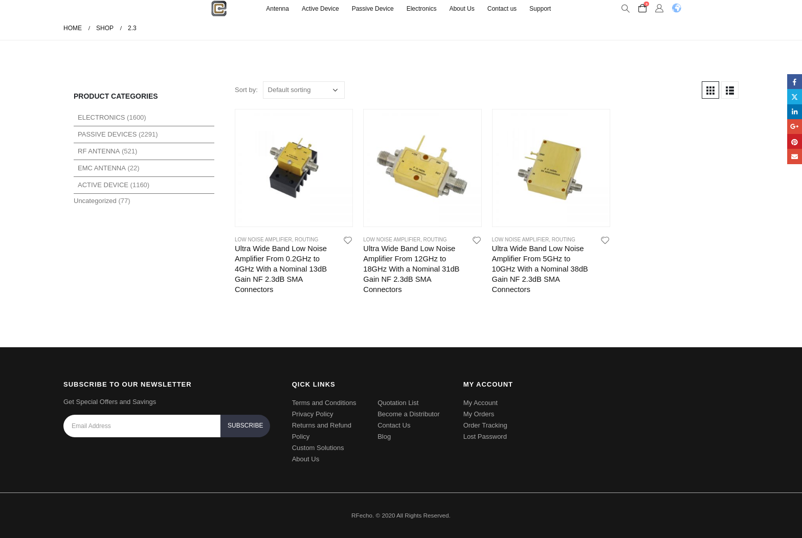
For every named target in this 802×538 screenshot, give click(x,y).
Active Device (320, 8)
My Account (480, 403)
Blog (384, 436)
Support (540, 8)
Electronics (422, 8)
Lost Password (485, 436)
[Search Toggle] (625, 8)
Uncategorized (95, 201)
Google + (794, 126)
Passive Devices (107, 134)
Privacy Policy (312, 414)
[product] (294, 168)
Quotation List (397, 403)
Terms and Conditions (324, 403)
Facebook (794, 81)
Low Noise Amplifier (263, 239)
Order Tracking (485, 425)
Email (794, 156)
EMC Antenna (102, 168)
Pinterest (794, 141)
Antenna (277, 8)
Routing (306, 239)
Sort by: (246, 90)
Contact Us (393, 425)
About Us (461, 8)
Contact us (502, 8)
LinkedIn (794, 111)
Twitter (794, 96)
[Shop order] (304, 90)
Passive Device (373, 8)
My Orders (479, 414)
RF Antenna (99, 151)
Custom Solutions (318, 448)
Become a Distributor (408, 414)
